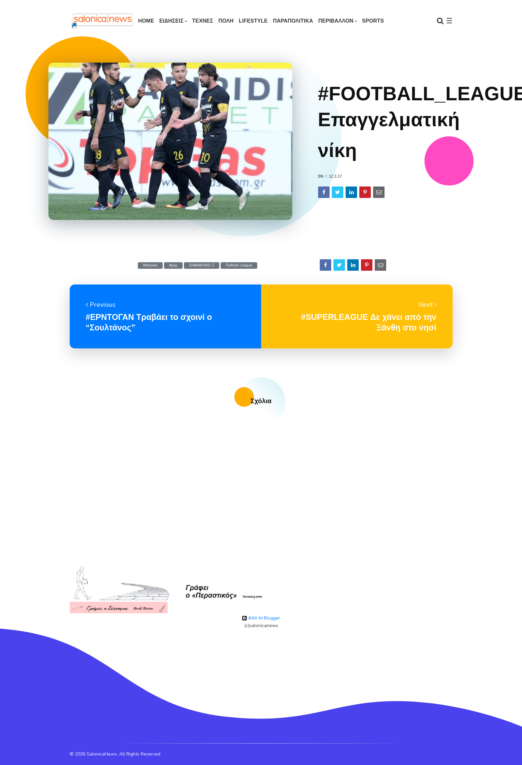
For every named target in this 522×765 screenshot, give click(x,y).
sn (320, 176)
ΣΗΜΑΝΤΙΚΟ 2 (201, 265)
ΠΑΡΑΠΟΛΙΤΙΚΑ (293, 21)
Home (146, 21)
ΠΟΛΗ (226, 21)
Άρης (173, 265)
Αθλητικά (150, 265)
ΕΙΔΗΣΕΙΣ (171, 21)
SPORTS (373, 21)
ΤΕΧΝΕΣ (202, 21)
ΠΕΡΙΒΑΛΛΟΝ (335, 21)
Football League (239, 265)
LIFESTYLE (253, 21)
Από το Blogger (261, 618)
